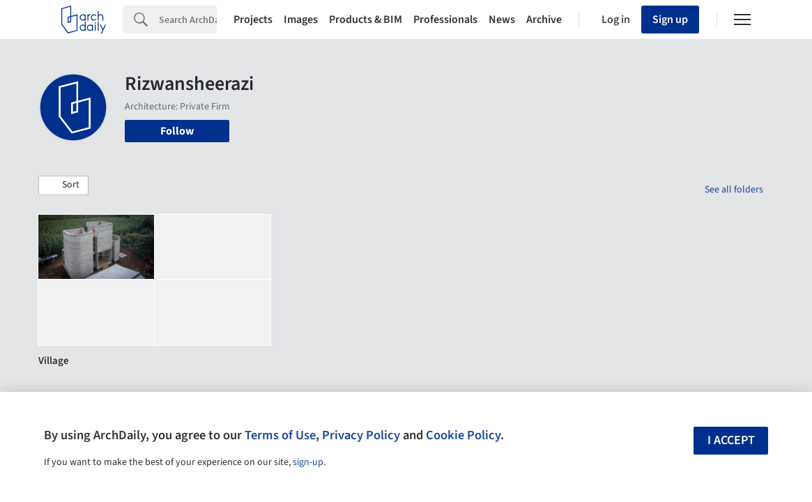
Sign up (670, 19)
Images (301, 19)
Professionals (445, 19)
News (502, 19)
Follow (177, 131)
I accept (731, 440)
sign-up (308, 462)
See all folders (734, 190)
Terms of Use (280, 435)
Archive (544, 19)
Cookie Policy (463, 435)
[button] (63, 185)
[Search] (188, 19)
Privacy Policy (361, 435)
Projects (253, 19)
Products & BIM (365, 19)
